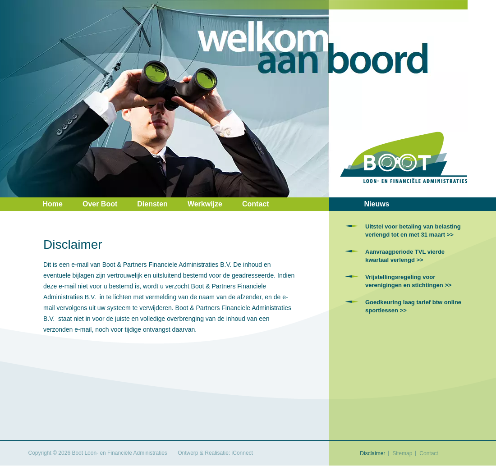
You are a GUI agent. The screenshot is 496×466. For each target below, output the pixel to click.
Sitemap (402, 453)
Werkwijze (205, 204)
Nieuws (377, 204)
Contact (255, 204)
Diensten (152, 204)
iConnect (242, 453)
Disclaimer (372, 453)
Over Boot (100, 204)
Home (53, 204)
